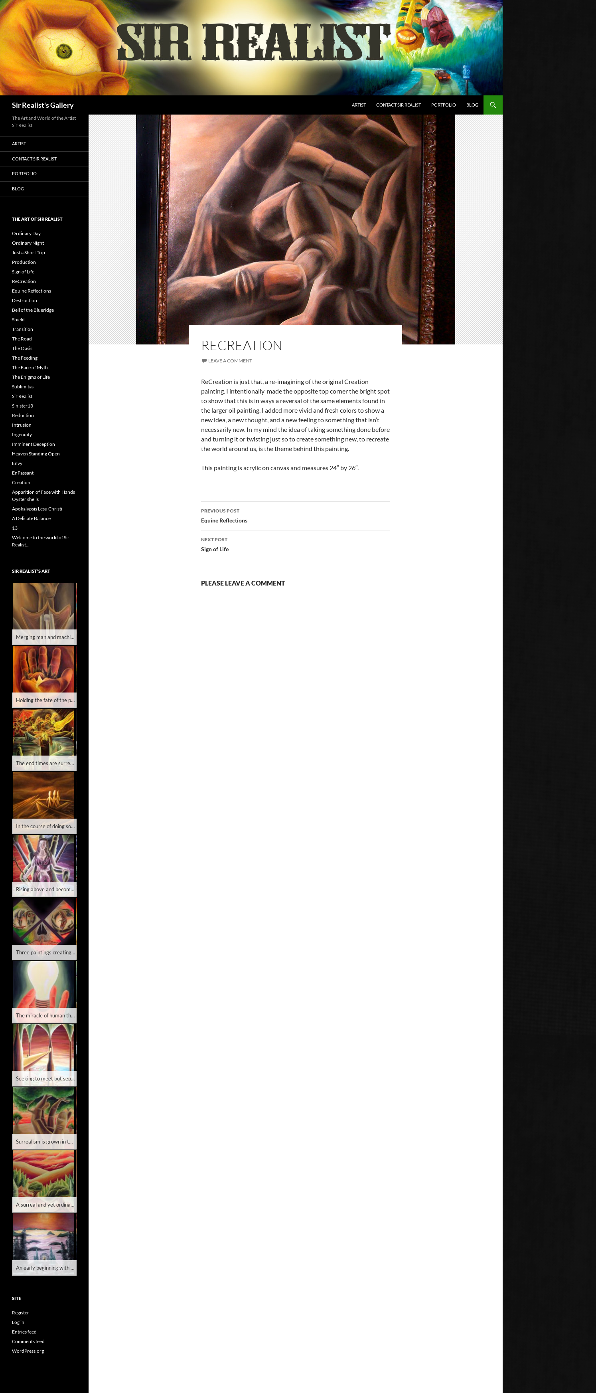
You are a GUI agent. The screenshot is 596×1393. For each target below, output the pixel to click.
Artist (359, 104)
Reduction (23, 415)
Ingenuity (22, 434)
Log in (18, 1322)
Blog (472, 104)
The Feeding (24, 358)
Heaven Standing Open (36, 454)
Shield (18, 320)
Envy (17, 463)
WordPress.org (28, 1351)
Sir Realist (22, 396)
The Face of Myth (30, 367)
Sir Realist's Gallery (43, 105)
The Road (22, 339)
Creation (21, 482)
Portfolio (443, 104)
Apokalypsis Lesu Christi (37, 509)
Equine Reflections (295, 515)
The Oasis (22, 348)
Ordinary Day (26, 233)
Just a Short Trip (28, 252)
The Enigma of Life (31, 377)
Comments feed (28, 1341)
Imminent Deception (33, 444)
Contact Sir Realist (398, 104)
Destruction (24, 300)
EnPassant (23, 473)
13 (15, 528)
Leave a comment (230, 361)
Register (20, 1313)
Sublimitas (23, 387)
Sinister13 (22, 406)
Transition (22, 329)
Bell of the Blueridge (33, 310)
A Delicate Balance (31, 518)
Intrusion (22, 425)
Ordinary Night (28, 243)
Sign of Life (295, 543)
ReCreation (24, 281)
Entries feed (24, 1332)
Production (24, 262)
